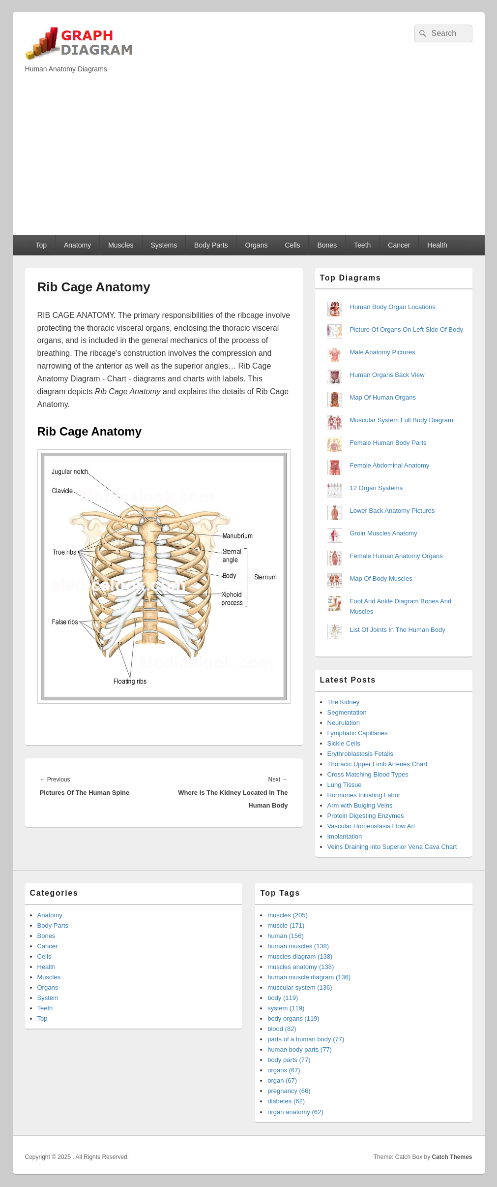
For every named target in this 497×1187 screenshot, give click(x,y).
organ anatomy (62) (295, 1112)
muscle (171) (285, 925)
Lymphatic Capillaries (357, 733)
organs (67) (283, 1070)
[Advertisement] (249, 161)
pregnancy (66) (288, 1090)
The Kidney (343, 702)
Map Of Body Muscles (381, 578)
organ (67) (282, 1080)
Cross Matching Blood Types (368, 774)
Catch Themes (452, 1157)
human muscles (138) (298, 946)
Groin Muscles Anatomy (383, 533)
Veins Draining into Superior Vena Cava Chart (392, 846)
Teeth (362, 245)
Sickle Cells (343, 743)
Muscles (120, 245)
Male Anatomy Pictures (382, 352)
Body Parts (211, 245)
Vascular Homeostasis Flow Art (371, 826)
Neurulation (343, 722)
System (47, 997)
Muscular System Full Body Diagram (401, 420)
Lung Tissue (344, 784)
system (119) (285, 1008)
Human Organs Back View (387, 374)
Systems (163, 245)
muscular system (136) (299, 987)
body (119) (282, 997)
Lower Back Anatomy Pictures (392, 510)
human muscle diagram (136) (309, 977)
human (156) (285, 935)
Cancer (399, 245)
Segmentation (347, 712)
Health (437, 245)
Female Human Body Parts (388, 442)
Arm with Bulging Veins (360, 805)
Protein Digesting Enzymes (365, 815)
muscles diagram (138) (299, 956)
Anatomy (77, 245)
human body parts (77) (299, 1049)
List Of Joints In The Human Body (397, 629)
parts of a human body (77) (305, 1039)
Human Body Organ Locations (393, 307)
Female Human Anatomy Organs (396, 556)
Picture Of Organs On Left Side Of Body (407, 329)
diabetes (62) (286, 1101)
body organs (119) (293, 1018)
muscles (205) (287, 915)
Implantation (344, 836)
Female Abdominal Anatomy (390, 465)
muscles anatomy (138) (300, 966)
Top (41, 245)
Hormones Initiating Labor (364, 795)
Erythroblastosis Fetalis (360, 753)
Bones (327, 245)
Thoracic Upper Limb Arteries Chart (377, 764)
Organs (256, 245)
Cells (292, 245)
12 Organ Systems (376, 488)
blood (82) (281, 1028)
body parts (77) (288, 1059)
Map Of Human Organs (383, 397)
